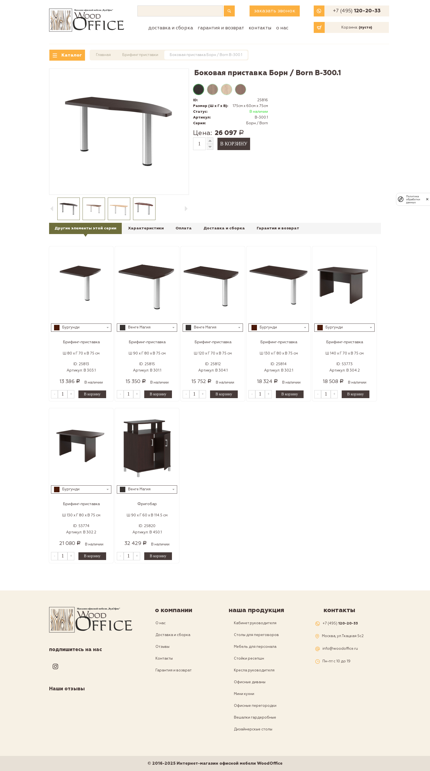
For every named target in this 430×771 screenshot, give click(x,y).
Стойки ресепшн (249, 658)
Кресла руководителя (254, 670)
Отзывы (162, 647)
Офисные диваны (249, 682)
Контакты (260, 28)
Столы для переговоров (256, 635)
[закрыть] (427, 199)
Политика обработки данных (413, 199)
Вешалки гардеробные (255, 717)
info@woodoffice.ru (340, 649)
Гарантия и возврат (221, 28)
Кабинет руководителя (255, 623)
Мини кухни (244, 694)
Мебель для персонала (255, 647)
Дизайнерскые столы (253, 729)
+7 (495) (357, 11)
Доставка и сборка (170, 28)
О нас (282, 28)
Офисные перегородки (255, 706)
